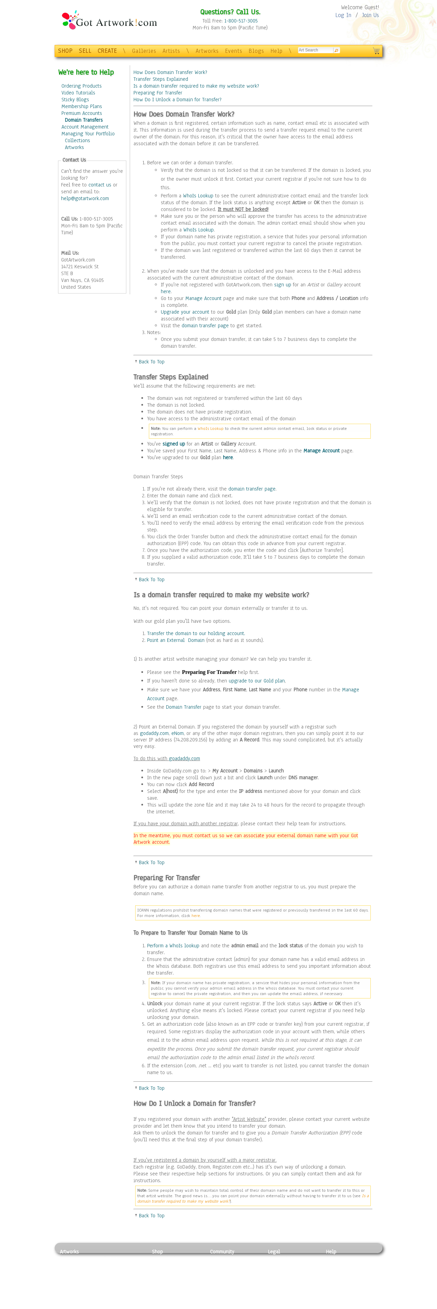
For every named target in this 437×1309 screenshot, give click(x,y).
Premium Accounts (81, 113)
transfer (297, 659)
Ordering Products (81, 85)
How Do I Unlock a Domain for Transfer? (177, 99)
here (166, 291)
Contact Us (338, 1259)
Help (276, 51)
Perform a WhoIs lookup (173, 945)
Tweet (332, 1305)
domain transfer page (205, 325)
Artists (171, 51)
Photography (73, 1267)
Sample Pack (340, 1267)
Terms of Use (282, 1267)
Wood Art (114, 1274)
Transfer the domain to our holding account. (196, 633)
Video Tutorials (78, 92)
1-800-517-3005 (241, 20)
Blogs (256, 51)
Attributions (279, 1275)
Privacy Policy (283, 1259)
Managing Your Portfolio (88, 133)
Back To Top (152, 361)
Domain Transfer (183, 707)
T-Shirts (160, 1290)
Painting (69, 1259)
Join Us (370, 15)
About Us (336, 1274)
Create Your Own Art (174, 1305)
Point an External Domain (176, 640)
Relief (110, 1259)
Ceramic (113, 1282)
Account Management (85, 126)
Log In (343, 15)
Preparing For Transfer (157, 92)
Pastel (111, 1267)
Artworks (207, 51)
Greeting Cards (168, 1282)
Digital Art (71, 1282)
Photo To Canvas (170, 1259)
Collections (77, 140)
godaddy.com (154, 733)
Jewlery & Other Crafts (124, 1305)
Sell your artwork (229, 1290)
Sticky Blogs (75, 99)
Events (233, 51)
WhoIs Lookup (198, 195)
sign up (282, 284)
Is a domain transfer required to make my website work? (196, 85)
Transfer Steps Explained (160, 79)
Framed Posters (168, 1267)
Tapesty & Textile (123, 1290)
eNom (177, 733)
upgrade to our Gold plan (257, 680)
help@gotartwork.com (85, 198)
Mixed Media (74, 1290)
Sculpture (70, 1297)
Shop (157, 1251)
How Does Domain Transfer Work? (170, 72)
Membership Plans (81, 106)
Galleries (144, 51)
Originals (162, 1297)
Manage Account (203, 298)
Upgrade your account (185, 312)
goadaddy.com (184, 758)
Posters (160, 1274)
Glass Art (114, 1297)
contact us (99, 184)
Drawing (69, 1274)
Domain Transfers (84, 120)
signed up (174, 443)
